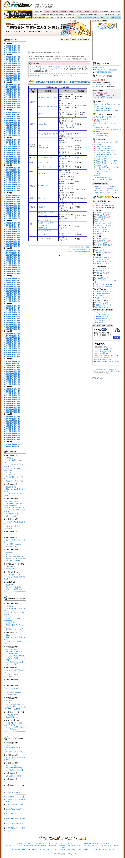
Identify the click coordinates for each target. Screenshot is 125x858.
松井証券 (8, 552)
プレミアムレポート (66, 125)
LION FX (98, 221)
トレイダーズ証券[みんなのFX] (48, 98)
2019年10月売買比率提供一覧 (82, 251)
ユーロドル (55, 11)
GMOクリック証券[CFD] (102, 171)
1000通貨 (111, 186)
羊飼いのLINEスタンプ (103, 349)
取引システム (113, 193)
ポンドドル (63, 11)
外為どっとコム (43, 145)
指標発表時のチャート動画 (15, 828)
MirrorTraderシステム (44, 239)
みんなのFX (99, 227)
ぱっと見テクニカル (79, 17)
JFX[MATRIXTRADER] (13, 503)
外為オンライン (11, 487)
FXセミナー (45, 17)
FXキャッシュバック (105, 17)
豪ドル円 (87, 11)
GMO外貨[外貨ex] (11, 505)
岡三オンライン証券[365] (46, 212)
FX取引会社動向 (37, 17)
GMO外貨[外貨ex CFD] (102, 177)
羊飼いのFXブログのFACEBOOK (106, 355)
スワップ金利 (42, 14)
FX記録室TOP (38, 11)
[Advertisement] (91, 5)
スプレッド (35, 14)
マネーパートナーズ (44, 167)
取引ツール (64, 99)
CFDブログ (63, 17)
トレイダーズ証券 (67, 67)
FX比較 (51, 17)
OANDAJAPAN (42, 186)
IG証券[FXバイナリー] (103, 305)
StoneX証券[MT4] (11, 514)
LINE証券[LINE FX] (101, 136)
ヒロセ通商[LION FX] (13, 544)
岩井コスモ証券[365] (44, 220)
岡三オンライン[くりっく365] (106, 163)
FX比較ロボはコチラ (99, 203)
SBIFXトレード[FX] (102, 148)
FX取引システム (12, 831)
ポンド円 (79, 11)
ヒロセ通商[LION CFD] (102, 169)
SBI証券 (8, 473)
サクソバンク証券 (11, 501)
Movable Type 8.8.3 (97, 379)
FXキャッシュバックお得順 (102, 84)
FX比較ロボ (88, 17)
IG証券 (7, 745)
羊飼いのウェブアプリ (103, 351)
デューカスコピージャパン (46, 158)
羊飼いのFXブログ (116, 17)
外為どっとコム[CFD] (103, 146)
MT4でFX (76, 14)
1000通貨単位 (68, 14)
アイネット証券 (100, 229)
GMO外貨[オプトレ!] (12, 575)
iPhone (110, 188)
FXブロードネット (12, 475)
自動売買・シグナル (99, 14)
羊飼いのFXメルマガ (101, 67)
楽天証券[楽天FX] (11, 569)
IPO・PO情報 (70, 17)
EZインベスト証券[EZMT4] (104, 286)
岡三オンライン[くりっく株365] (107, 161)
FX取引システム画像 (115, 14)
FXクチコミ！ (96, 17)
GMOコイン (98, 173)
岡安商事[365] (42, 228)
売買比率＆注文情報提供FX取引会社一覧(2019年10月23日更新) (63, 82)
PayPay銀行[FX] (10, 546)
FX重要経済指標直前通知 (103, 72)
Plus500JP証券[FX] (102, 134)
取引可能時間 (50, 14)
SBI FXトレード (43, 162)
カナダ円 (95, 11)
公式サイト (64, 143)
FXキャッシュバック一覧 (63, 75)
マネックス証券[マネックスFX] (48, 134)
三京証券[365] (42, 215)
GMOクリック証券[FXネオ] (15, 507)
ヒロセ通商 (41, 174)
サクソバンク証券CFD (13, 587)
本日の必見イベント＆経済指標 (105, 70)
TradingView (60, 69)
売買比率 (107, 14)
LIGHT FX (98, 219)
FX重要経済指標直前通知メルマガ (107, 361)
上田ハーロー (42, 198)
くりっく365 (42, 234)
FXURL (81, 247)
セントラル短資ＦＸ (12, 516)
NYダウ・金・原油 (115, 11)
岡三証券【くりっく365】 (14, 481)
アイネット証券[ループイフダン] (107, 167)
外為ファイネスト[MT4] (103, 284)
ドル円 (48, 11)
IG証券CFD (9, 585)
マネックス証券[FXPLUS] (14, 556)
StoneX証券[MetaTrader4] (14, 662)
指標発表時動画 (104, 11)
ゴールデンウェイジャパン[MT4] (106, 280)
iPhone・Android (59, 14)
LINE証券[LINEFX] (12, 567)
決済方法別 (82, 14)
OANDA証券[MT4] (101, 278)
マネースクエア (11, 554)
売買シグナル (99, 193)
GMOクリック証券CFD (13, 589)
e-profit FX (63, 228)
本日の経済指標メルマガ (104, 359)
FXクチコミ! (97, 849)
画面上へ (88, 247)
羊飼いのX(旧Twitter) (102, 353)
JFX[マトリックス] (102, 127)
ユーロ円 (71, 11)
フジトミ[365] (42, 218)
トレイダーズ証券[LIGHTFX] (47, 106)
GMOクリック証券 (53, 67)
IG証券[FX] (9, 458)
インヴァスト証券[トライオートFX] (108, 104)
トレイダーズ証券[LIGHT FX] (106, 155)
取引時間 (98, 188)
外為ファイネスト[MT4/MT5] (106, 150)
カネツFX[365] (42, 225)
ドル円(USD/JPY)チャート (15, 797)
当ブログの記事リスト (14, 792)
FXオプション (89, 14)
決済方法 (98, 186)
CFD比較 (57, 17)
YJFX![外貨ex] (42, 124)
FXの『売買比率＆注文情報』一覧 (47, 29)
